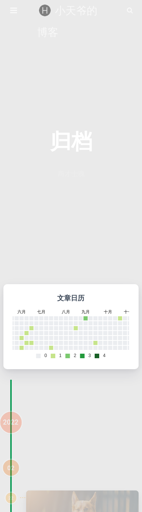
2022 (11, 428)
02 (11, 473)
